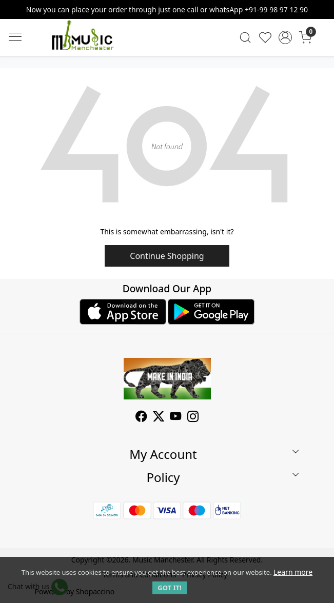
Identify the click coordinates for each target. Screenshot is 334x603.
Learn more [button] (292, 572)
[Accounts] (285, 37)
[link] (245, 37)
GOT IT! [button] (169, 587)
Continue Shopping (167, 256)
